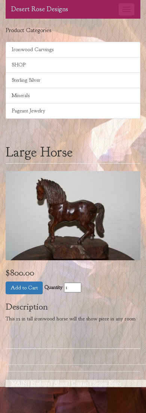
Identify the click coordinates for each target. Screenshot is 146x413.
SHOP (18, 65)
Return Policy (106, 383)
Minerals (21, 95)
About (60, 383)
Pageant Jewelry (28, 111)
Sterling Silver (26, 80)
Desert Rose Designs (39, 9)
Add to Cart (24, 288)
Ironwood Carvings (33, 49)
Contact (80, 383)
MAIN (19, 383)
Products (40, 383)
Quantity (53, 287)
